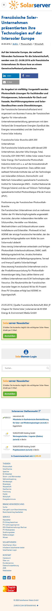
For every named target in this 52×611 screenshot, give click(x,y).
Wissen (5, 537)
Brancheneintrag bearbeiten (13, 512)
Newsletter (7, 520)
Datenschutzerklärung (11, 565)
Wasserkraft (7, 486)
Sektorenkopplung (9, 479)
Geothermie (7, 489)
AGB (4, 568)
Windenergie (7, 481)
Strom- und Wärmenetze (12, 476)
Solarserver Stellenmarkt (26, 411)
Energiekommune (9, 499)
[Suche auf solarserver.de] (48, 368)
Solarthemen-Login (10, 550)
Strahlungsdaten (9, 532)
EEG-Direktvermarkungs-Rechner (15, 527)
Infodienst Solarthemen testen (14, 547)
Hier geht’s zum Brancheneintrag (15, 509)
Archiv (15, 44)
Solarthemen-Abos (9, 545)
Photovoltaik (26, 44)
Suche (5, 507)
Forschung (7, 492)
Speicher (6, 471)
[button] (10, 75)
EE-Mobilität (7, 474)
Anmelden (9, 336)
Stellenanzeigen (8, 535)
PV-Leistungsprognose (11, 525)
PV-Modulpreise (9, 530)
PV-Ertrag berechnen (10, 522)
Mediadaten (7, 570)
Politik (5, 494)
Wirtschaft (39, 44)
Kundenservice (8, 563)
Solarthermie (7, 469)
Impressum (7, 558)
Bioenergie (7, 484)
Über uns (6, 560)
